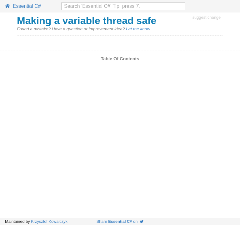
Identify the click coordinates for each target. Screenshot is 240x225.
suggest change (206, 17)
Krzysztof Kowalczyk (49, 221)
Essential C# (23, 6)
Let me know (138, 29)
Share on (120, 221)
